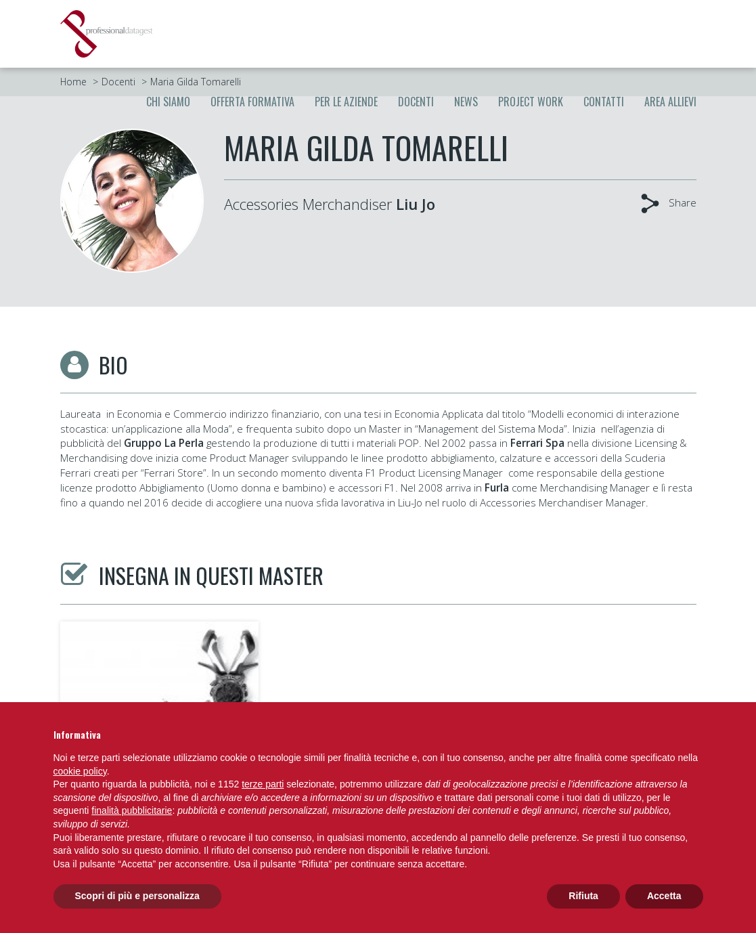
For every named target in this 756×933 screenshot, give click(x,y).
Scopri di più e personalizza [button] (137, 895)
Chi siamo (168, 101)
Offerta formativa (252, 101)
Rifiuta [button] (583, 895)
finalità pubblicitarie (131, 810)
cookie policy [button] (80, 771)
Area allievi (670, 101)
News (466, 101)
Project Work (530, 101)
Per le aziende (346, 101)
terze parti (263, 784)
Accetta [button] (664, 895)
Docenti (416, 101)
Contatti (603, 101)
